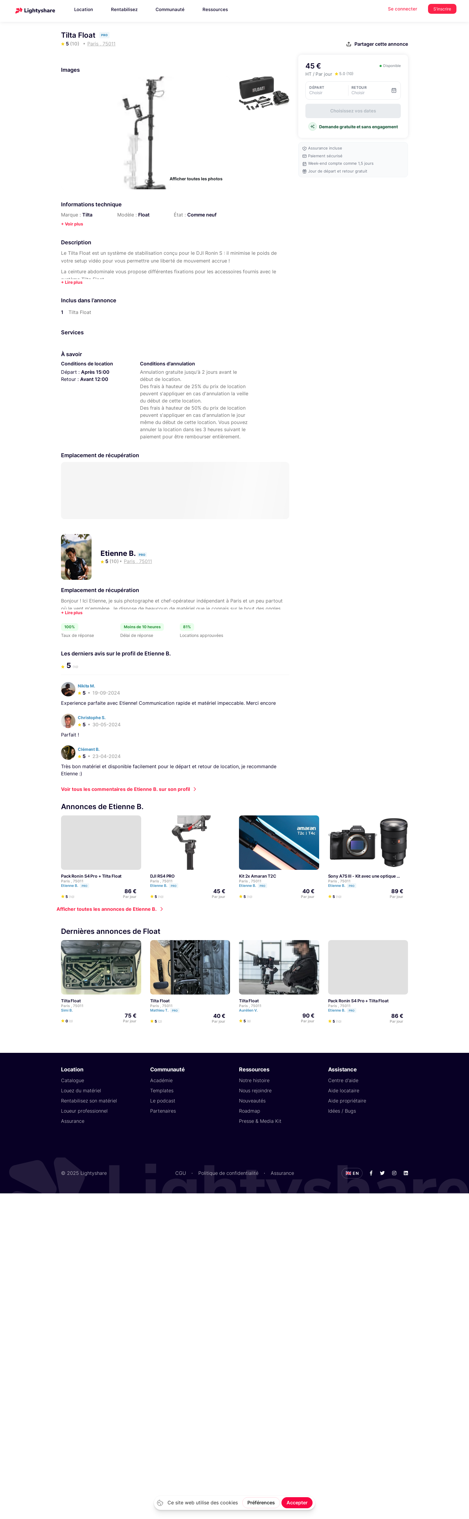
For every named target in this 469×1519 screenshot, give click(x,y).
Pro (84, 885)
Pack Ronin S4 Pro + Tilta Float (91, 875)
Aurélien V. (251, 1010)
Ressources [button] (215, 9)
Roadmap (249, 1111)
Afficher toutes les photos (196, 178)
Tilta (87, 215)
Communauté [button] (170, 9)
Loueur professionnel (84, 1111)
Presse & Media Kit (260, 1121)
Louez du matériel (81, 1090)
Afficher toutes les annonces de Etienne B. (107, 909)
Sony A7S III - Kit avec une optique (362, 875)
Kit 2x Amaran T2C (257, 875)
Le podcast (162, 1100)
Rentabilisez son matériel (89, 1100)
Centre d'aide (343, 1080)
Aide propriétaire (347, 1100)
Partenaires (163, 1111)
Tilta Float (71, 1000)
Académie (161, 1080)
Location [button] (83, 9)
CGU (180, 1173)
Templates (161, 1090)
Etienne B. (118, 553)
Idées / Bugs (342, 1111)
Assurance (72, 1121)
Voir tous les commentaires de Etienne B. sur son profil (125, 789)
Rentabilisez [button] (124, 9)
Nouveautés (252, 1100)
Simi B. (69, 1010)
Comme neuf (202, 215)
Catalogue (72, 1080)
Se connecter (402, 9)
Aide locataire (343, 1090)
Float (144, 215)
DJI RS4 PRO (162, 875)
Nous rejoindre (255, 1090)
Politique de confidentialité (228, 1173)
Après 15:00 (95, 372)
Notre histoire (254, 1080)
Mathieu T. (167, 1010)
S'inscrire (442, 8)
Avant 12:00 (94, 379)
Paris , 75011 (72, 881)
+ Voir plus (72, 223)
